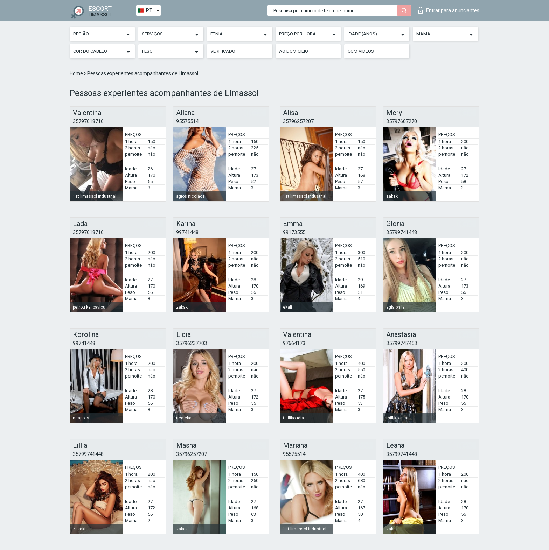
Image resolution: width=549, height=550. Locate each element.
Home (77, 73)
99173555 (294, 232)
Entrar (448, 10)
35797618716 (88, 121)
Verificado (222, 51)
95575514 (187, 121)
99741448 (187, 232)
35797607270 (401, 121)
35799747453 (401, 343)
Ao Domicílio (293, 51)
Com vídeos (361, 51)
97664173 (294, 343)
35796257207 (298, 121)
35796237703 (191, 343)
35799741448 (401, 232)
